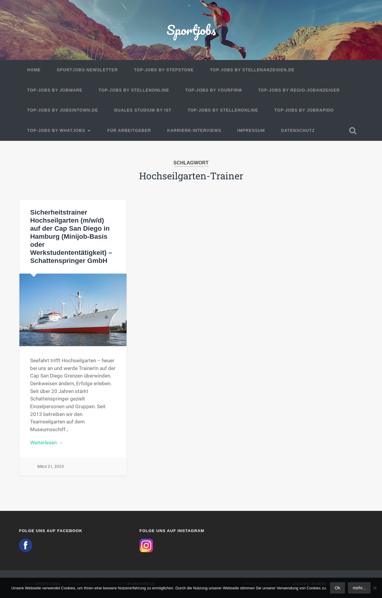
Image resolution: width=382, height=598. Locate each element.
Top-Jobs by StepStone (164, 70)
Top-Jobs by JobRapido (304, 110)
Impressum (251, 130)
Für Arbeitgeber (129, 130)
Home (34, 70)
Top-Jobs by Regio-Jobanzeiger (299, 90)
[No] (375, 588)
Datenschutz (298, 130)
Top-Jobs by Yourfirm (213, 90)
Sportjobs (191, 29)
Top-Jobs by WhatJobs (56, 130)
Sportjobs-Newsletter (87, 70)
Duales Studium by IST (143, 110)
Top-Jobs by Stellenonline (133, 90)
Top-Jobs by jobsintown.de (62, 110)
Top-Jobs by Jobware (54, 90)
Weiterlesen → (46, 443)
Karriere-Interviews (194, 130)
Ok (337, 587)
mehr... (359, 587)
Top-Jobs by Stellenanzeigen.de (252, 70)
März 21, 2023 (50, 466)
